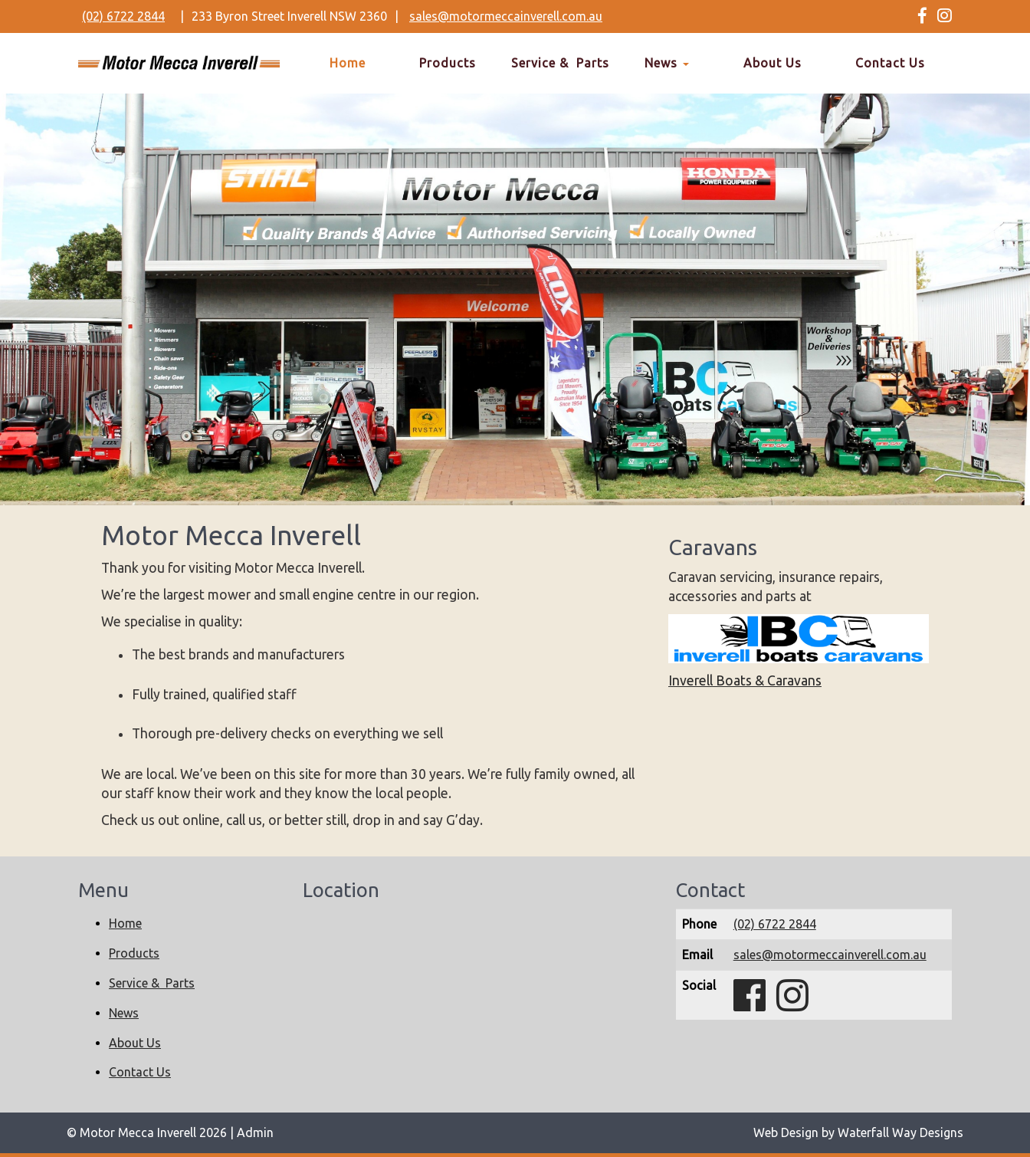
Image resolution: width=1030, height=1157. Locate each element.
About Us (772, 63)
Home (348, 63)
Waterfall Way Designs (900, 1132)
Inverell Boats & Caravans (745, 680)
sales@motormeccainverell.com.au (505, 16)
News (667, 63)
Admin (255, 1132)
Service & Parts (560, 63)
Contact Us (890, 63)
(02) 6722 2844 (123, 16)
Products (447, 63)
